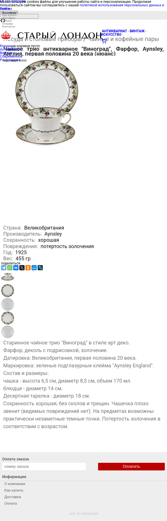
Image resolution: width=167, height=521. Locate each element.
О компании (10, 12)
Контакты (8, 26)
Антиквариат (10, 49)
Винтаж (6, 53)
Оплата (7, 20)
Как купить (9, 15)
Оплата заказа (15, 459)
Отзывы (7, 23)
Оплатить (131, 466)
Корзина (7, 46)
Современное (11, 56)
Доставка (8, 18)
